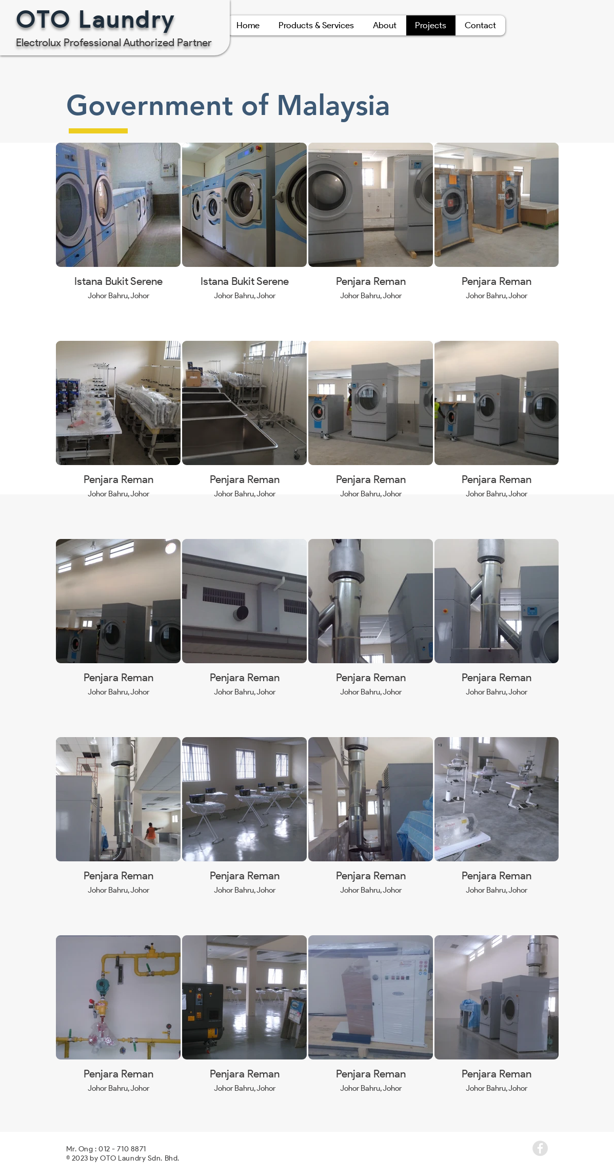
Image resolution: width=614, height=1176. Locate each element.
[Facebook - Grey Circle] (540, 1148)
